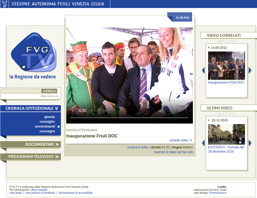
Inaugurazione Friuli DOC (226, 82)
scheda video (180, 140)
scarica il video (138, 147)
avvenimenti (47, 126)
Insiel (223, 189)
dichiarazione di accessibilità (76, 192)
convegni (47, 131)
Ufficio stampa (39, 189)
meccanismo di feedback (40, 192)
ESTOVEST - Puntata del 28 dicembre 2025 (226, 149)
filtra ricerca (49, 96)
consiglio (47, 122)
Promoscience (217, 192)
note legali (15, 192)
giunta (49, 117)
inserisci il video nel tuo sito (173, 152)
